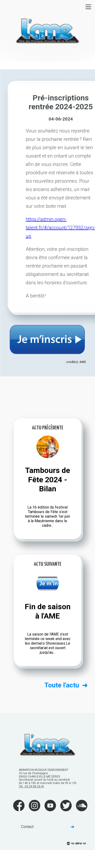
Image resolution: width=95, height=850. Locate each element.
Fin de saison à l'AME (47, 611)
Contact (47, 826)
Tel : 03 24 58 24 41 (31, 786)
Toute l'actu (65, 685)
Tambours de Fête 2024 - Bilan (47, 479)
